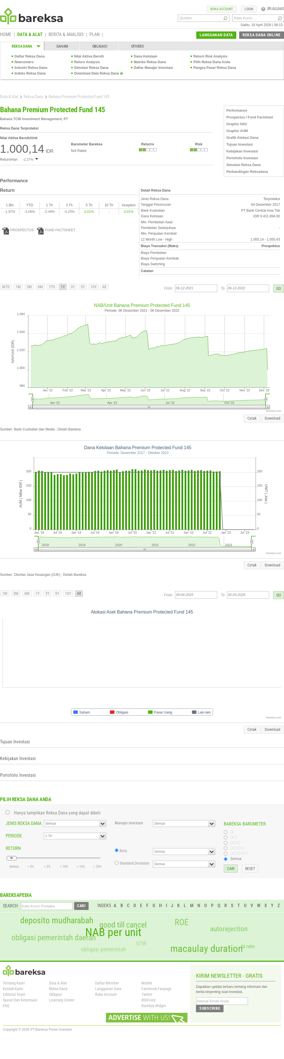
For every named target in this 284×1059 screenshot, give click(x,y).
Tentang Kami (14, 983)
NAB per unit (113, 932)
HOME (5, 35)
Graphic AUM (237, 131)
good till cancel (123, 925)
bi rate (248, 946)
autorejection (229, 928)
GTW (141, 943)
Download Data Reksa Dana (96, 73)
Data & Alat (9, 96)
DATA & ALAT (30, 35)
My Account (272, 8)
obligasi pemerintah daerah (53, 938)
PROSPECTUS (18, 230)
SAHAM (62, 46)
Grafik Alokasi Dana (242, 138)
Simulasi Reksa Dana (91, 68)
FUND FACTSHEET (56, 230)
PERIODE (14, 836)
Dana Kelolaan (145, 56)
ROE (182, 922)
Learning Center (61, 1000)
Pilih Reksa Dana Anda (211, 62)
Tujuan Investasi (239, 145)
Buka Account (106, 994)
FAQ (6, 1005)
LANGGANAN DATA (216, 35)
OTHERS (137, 46)
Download (272, 418)
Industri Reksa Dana (30, 68)
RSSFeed (148, 1000)
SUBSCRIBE (209, 1008)
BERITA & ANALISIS (66, 35)
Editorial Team (14, 994)
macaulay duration (206, 949)
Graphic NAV (236, 124)
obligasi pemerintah (103, 949)
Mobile (146, 983)
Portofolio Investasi (242, 158)
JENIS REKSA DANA (23, 823)
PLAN (94, 35)
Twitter (146, 994)
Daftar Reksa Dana (29, 56)
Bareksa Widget (153, 1005)
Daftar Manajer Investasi (153, 68)
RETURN (13, 848)
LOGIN (249, 9)
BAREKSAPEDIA (16, 895)
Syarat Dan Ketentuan (20, 1000)
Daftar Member (107, 983)
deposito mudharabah (56, 920)
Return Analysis (87, 62)
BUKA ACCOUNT (221, 9)
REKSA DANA (22, 46)
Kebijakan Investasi (242, 151)
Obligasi (55, 994)
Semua (235, 858)
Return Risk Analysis (210, 56)
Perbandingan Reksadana (247, 172)
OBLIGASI (99, 46)
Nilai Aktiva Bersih (89, 56)
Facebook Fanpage (156, 988)
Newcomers (24, 62)
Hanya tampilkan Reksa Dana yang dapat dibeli (57, 813)
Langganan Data (108, 988)
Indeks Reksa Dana (29, 73)
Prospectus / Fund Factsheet (249, 117)
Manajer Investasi (129, 823)
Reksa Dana (33, 96)
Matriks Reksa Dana (150, 62)
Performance (236, 111)
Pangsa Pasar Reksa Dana (214, 68)
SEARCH (10, 906)
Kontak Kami (13, 988)
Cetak (251, 418)
